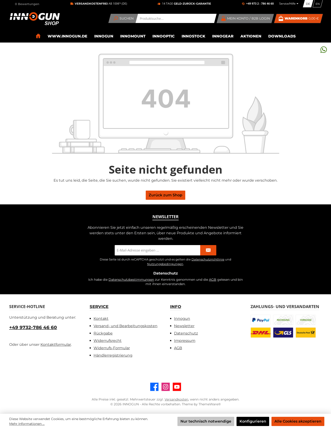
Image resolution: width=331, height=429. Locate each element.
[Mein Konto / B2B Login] (245, 18)
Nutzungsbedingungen (165, 264)
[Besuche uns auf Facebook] (154, 387)
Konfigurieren (253, 421)
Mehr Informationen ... (27, 424)
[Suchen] (123, 18)
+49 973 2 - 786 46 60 (260, 3)
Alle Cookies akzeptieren (297, 421)
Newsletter (184, 326)
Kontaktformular (55, 344)
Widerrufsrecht (108, 340)
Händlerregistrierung (113, 355)
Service (99, 306)
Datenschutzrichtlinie (207, 259)
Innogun (182, 318)
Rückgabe (103, 333)
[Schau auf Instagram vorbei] (165, 387)
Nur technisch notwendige (205, 421)
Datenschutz (186, 333)
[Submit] (208, 250)
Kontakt (101, 318)
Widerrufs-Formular (112, 348)
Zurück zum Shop (165, 195)
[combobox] (176, 18)
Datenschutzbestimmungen (131, 279)
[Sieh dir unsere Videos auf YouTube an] (177, 387)
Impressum (184, 340)
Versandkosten (176, 399)
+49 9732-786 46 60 (33, 327)
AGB (212, 279)
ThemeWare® (210, 404)
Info (175, 306)
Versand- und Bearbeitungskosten (125, 326)
